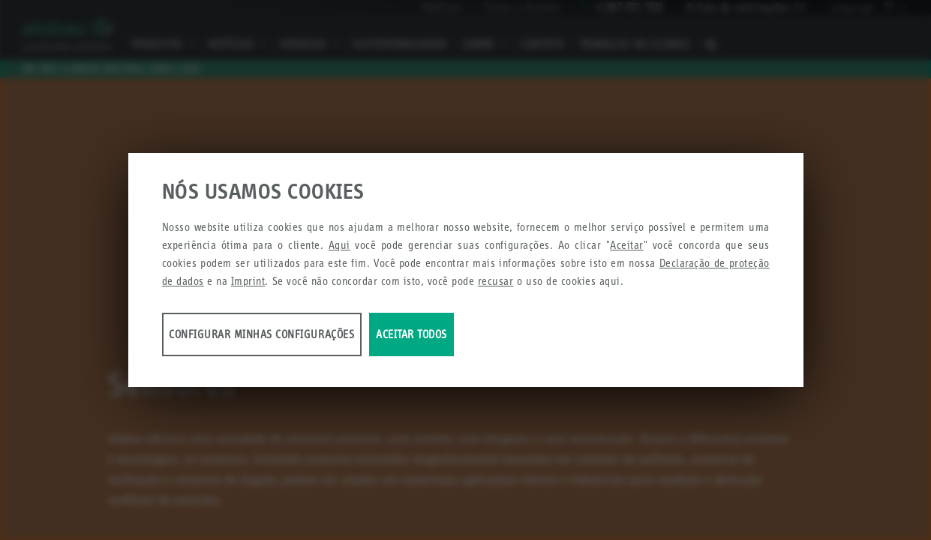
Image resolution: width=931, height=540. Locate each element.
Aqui (339, 249)
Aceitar (627, 249)
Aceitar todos (550, 338)
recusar (496, 285)
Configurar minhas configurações (280, 338)
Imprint (248, 285)
